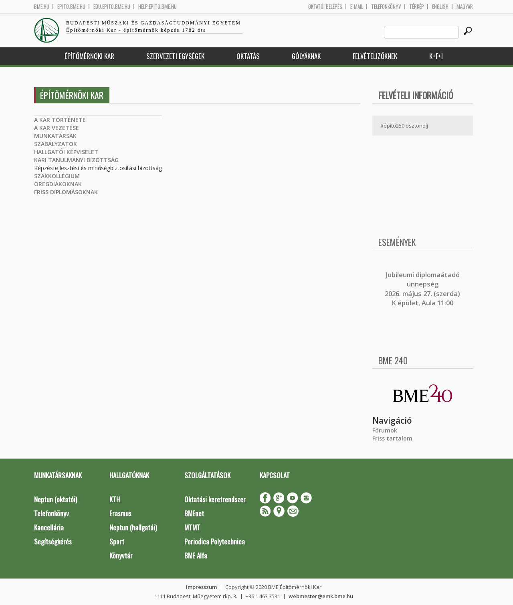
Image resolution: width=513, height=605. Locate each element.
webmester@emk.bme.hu (321, 596)
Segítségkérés (53, 541)
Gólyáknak (306, 56)
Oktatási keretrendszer (215, 499)
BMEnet (194, 513)
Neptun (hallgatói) (133, 527)
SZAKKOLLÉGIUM (57, 176)
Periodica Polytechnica (214, 541)
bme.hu (41, 6)
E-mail (356, 6)
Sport (116, 541)
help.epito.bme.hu (157, 6)
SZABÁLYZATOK (55, 144)
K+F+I (436, 56)
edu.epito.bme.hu (111, 6)
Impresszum (201, 587)
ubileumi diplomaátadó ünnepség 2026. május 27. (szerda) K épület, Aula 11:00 (422, 288)
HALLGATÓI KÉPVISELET (66, 152)
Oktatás (248, 56)
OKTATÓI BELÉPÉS (325, 6)
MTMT (192, 527)
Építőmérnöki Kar (89, 56)
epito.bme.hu (71, 6)
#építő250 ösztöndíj (404, 125)
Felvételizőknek (375, 56)
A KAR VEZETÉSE (56, 128)
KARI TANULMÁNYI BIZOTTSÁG (76, 160)
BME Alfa (195, 555)
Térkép (416, 6)
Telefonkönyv (386, 6)
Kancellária (49, 527)
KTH (114, 499)
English (440, 6)
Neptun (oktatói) (55, 499)
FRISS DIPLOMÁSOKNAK (66, 192)
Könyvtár (121, 555)
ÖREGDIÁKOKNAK (58, 184)
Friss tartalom (392, 438)
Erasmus (120, 513)
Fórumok (384, 430)
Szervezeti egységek (175, 56)
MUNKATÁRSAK (55, 136)
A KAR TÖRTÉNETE (60, 120)
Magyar (464, 6)
